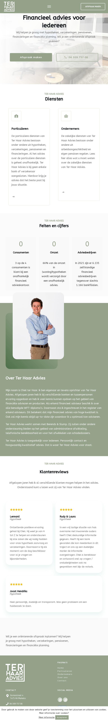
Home (61, 667)
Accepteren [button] (62, 717)
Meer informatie (47, 717)
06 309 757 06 (16, 702)
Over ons (63, 676)
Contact (62, 679)
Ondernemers (65, 673)
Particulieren (65, 670)
